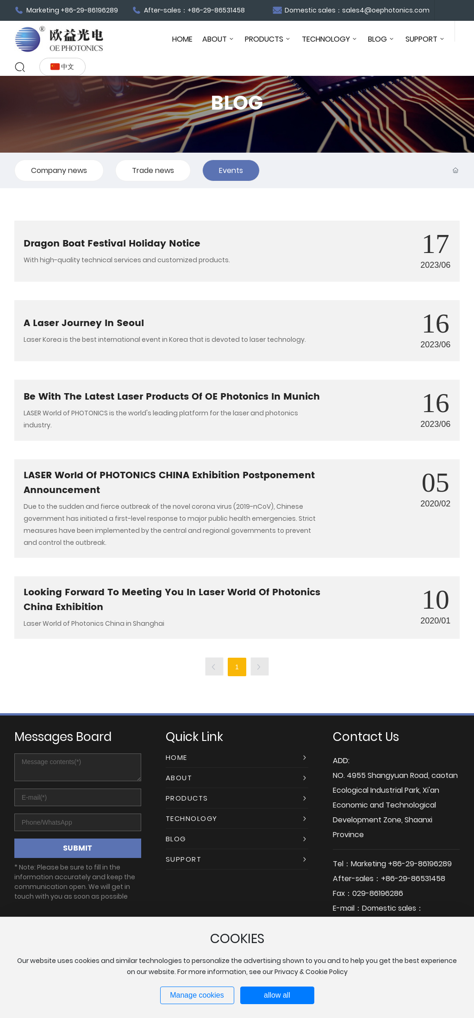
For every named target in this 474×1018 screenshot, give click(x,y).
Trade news (153, 170)
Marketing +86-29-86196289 (66, 10)
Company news (59, 170)
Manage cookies (197, 995)
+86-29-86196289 (420, 863)
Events (231, 170)
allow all (277, 995)
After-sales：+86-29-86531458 (188, 10)
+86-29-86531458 (413, 878)
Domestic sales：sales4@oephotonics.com (351, 10)
